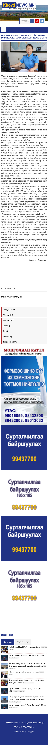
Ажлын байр (7, 336)
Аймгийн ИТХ (8, 315)
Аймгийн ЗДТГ (8, 320)
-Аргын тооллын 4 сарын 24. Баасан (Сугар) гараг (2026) (26, 655)
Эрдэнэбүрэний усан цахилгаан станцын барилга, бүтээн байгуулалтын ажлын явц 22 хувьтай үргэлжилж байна (27, 664)
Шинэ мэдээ (8, 642)
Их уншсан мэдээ (23, 642)
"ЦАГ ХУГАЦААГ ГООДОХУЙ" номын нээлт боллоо (24, 647)
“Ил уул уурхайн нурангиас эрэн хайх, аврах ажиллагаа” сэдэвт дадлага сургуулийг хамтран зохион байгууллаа (26, 698)
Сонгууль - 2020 (9, 309)
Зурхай (5, 331)
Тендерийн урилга (10, 341)
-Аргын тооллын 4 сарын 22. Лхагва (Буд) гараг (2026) (26, 705)
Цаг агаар (6, 325)
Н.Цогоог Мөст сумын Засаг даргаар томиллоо (24, 672)
